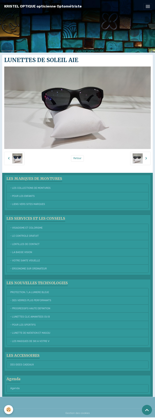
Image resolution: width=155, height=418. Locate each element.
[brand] (43, 6)
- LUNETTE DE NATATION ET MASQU (30, 332)
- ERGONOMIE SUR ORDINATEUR (28, 268)
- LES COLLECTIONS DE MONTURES (30, 188)
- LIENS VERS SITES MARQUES (27, 204)
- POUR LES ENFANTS (22, 196)
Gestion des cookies (77, 413)
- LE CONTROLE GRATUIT (24, 235)
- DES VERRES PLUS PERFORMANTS (30, 300)
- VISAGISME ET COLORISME (26, 227)
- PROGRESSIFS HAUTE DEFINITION (30, 308)
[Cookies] (8, 409)
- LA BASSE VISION (21, 252)
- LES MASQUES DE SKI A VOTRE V (29, 341)
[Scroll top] (147, 410)
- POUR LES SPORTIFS (23, 324)
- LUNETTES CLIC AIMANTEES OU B (30, 316)
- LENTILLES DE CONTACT (25, 244)
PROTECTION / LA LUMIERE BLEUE (29, 292)
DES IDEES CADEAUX (22, 364)
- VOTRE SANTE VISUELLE (25, 260)
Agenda (15, 388)
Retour (77, 158)
